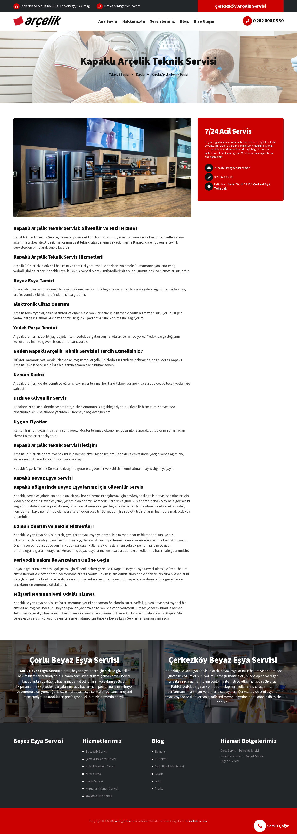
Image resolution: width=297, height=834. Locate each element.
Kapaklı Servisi (254, 756)
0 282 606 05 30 (223, 177)
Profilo (159, 789)
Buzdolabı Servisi (96, 751)
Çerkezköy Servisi (232, 756)
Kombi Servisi (94, 781)
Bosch (159, 774)
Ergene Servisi (230, 761)
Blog (184, 21)
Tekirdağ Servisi (119, 74)
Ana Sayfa (107, 21)
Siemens (160, 751)
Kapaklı (140, 74)
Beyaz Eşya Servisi (122, 821)
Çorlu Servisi (228, 750)
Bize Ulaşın (204, 21)
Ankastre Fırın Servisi (99, 796)
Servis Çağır (271, 826)
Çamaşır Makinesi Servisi (101, 759)
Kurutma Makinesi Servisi (102, 789)
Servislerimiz (162, 21)
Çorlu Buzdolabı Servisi (169, 766)
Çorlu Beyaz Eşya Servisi (74, 660)
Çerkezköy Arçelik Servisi (240, 6)
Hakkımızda (133, 21)
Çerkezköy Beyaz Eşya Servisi (223, 660)
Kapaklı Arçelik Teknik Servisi (170, 74)
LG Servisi (161, 759)
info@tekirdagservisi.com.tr (232, 168)
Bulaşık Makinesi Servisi (101, 766)
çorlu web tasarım (197, 821)
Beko (158, 781)
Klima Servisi (93, 774)
